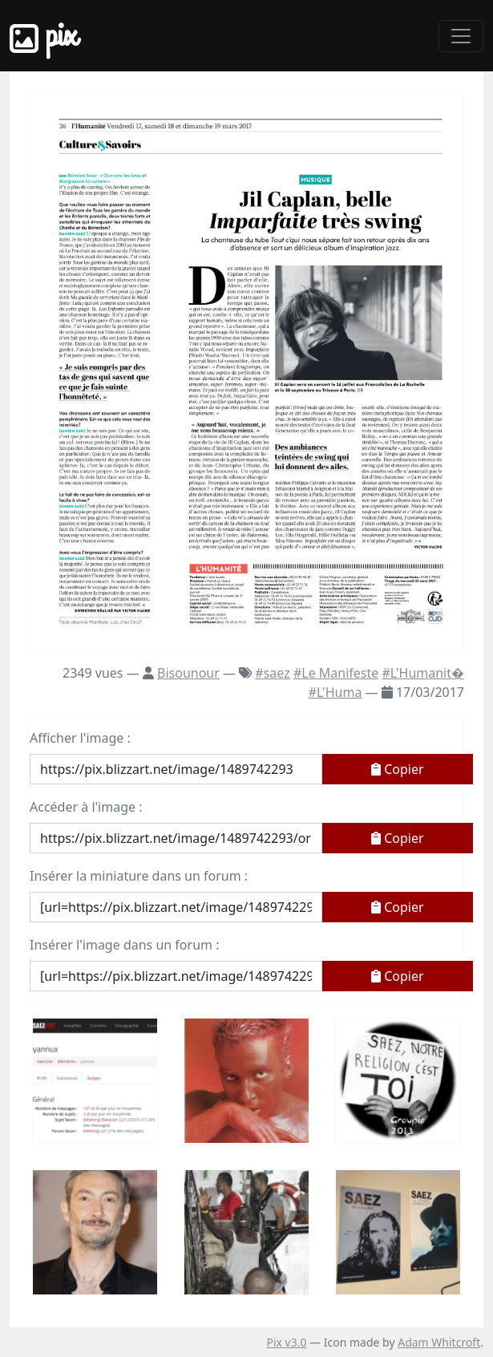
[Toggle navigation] (460, 36)
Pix (43, 36)
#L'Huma (335, 692)
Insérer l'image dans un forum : (124, 945)
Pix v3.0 (286, 1342)
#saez (272, 673)
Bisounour (188, 673)
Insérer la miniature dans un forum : (139, 876)
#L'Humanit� (423, 673)
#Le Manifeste (335, 673)
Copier (397, 769)
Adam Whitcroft (439, 1342)
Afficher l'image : (80, 738)
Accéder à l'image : (86, 807)
